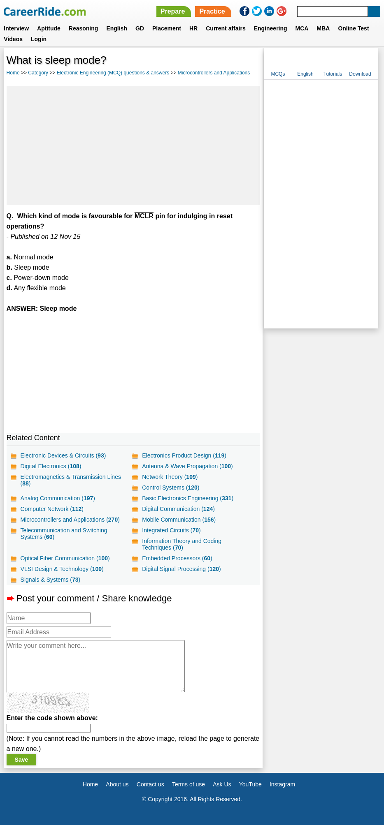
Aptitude (49, 28)
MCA (302, 28)
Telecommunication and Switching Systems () (64, 533)
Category (38, 73)
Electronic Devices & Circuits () (63, 455)
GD (139, 28)
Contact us (150, 784)
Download (360, 74)
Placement (166, 28)
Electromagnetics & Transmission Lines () (71, 480)
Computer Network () (52, 509)
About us (117, 784)
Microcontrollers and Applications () (70, 519)
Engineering (270, 28)
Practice (212, 11)
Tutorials (332, 74)
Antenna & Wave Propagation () (187, 466)
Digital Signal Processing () (181, 569)
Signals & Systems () (51, 579)
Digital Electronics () (51, 466)
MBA (323, 28)
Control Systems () (170, 487)
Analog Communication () (58, 498)
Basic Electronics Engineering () (187, 498)
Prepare (173, 11)
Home (13, 73)
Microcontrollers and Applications (214, 73)
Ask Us (222, 784)
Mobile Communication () (179, 519)
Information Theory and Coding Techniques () (181, 544)
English (116, 28)
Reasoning (83, 28)
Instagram (282, 784)
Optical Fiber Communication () (65, 558)
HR (193, 28)
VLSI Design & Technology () (62, 569)
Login (39, 39)
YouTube (250, 784)
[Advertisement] (133, 145)
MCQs (278, 74)
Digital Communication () (178, 509)
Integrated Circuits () (171, 530)
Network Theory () (170, 477)
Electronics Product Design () (184, 455)
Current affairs (225, 28)
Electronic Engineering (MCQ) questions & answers (113, 73)
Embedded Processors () (177, 558)
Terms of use (188, 784)
